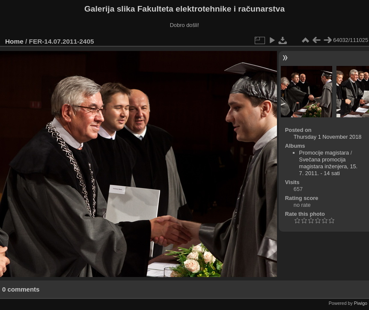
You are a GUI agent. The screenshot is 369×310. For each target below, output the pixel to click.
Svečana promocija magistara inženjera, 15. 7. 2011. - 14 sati (328, 166)
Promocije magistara (324, 152)
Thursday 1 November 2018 (328, 137)
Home (14, 41)
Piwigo (360, 303)
